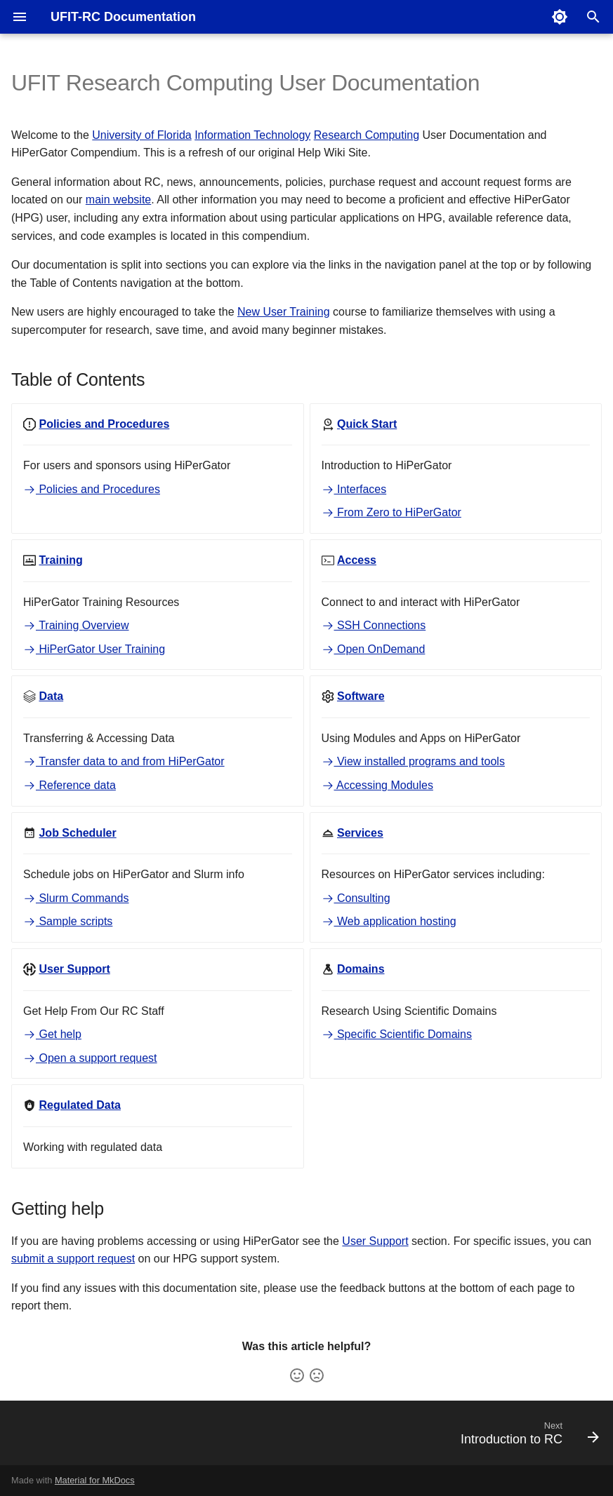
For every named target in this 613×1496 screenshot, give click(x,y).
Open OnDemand (374, 649)
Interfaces (354, 489)
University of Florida (141, 135)
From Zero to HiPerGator (391, 512)
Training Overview (76, 625)
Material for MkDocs (95, 1480)
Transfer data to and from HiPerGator (124, 761)
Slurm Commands (75, 898)
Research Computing (366, 135)
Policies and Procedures (91, 489)
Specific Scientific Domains (397, 1034)
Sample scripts (67, 921)
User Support (375, 1241)
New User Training (283, 312)
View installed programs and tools (413, 761)
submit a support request (73, 1259)
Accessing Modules (377, 785)
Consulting (356, 898)
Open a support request (90, 1058)
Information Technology (252, 135)
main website (118, 199)
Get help (52, 1034)
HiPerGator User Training (94, 649)
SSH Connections (374, 625)
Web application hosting (389, 921)
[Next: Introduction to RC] (526, 1437)
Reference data (69, 785)
